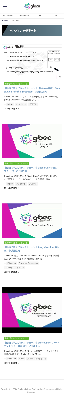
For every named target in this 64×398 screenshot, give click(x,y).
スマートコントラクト (14, 268)
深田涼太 (33, 104)
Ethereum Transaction (28, 263)
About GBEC (7, 15)
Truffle (21, 359)
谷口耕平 (33, 184)
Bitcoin (10, 104)
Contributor (24, 15)
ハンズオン (21, 104)
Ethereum (11, 263)
